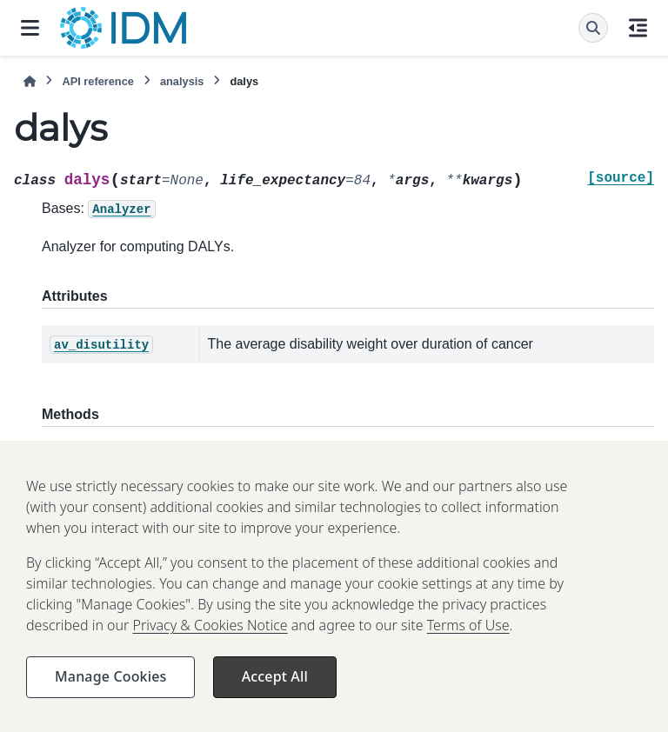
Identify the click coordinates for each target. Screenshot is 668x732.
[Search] (593, 28)
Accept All (275, 686)
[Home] (29, 81)
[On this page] (638, 28)
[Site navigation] (30, 28)
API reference (98, 81)
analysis (182, 81)
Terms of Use (468, 635)
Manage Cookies (110, 686)
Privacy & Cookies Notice (210, 635)
